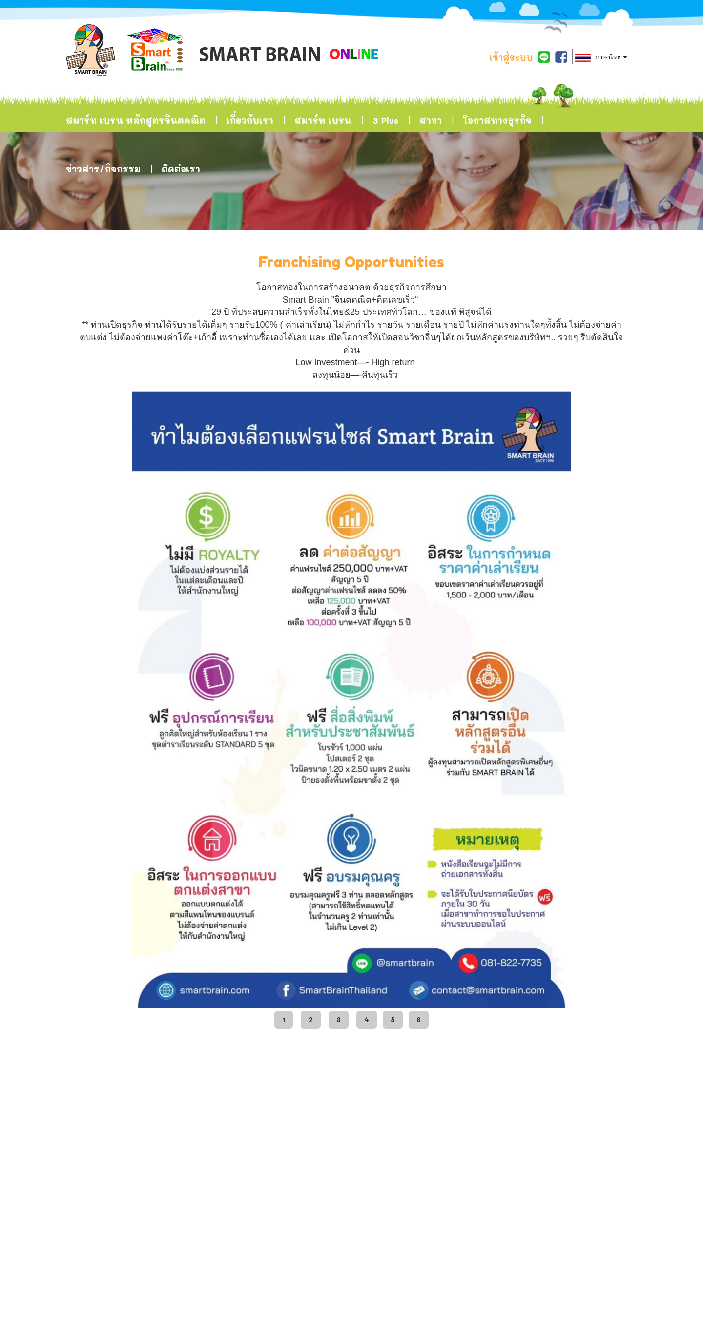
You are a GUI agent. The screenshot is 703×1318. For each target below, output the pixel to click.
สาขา (430, 120)
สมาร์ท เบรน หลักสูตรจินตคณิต (136, 120)
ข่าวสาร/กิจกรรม (103, 169)
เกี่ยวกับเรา (250, 120)
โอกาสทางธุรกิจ (497, 120)
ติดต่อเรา (181, 169)
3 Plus (385, 120)
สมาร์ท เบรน (323, 120)
